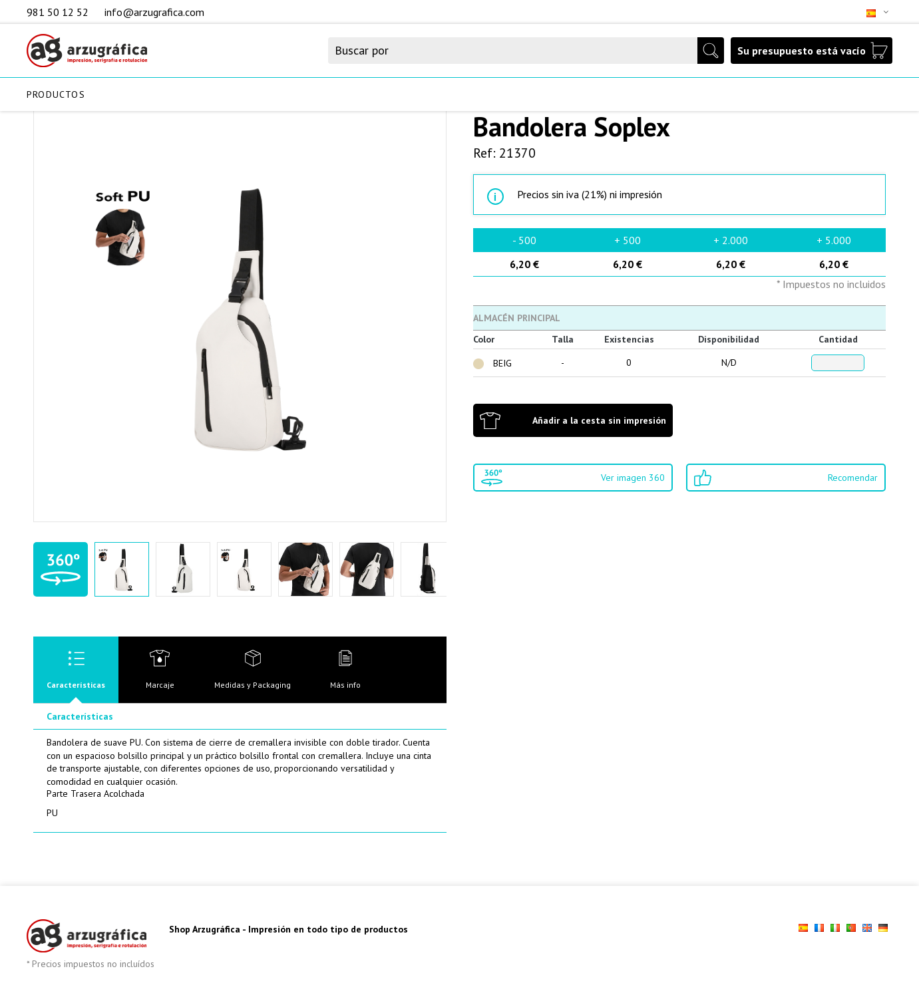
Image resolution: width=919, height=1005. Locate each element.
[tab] (75, 670)
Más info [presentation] (345, 685)
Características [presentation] (76, 685)
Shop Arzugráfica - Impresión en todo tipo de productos (288, 929)
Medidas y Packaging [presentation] (252, 685)
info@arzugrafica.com (154, 12)
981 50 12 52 (59, 12)
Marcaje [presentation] (160, 685)
